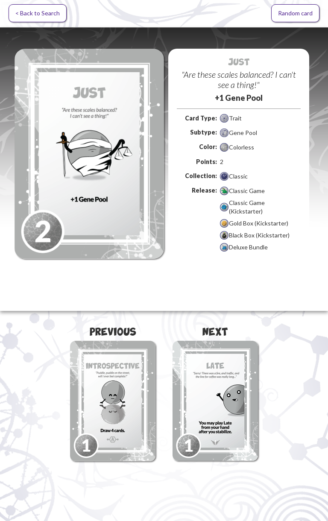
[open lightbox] (89, 154)
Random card (295, 13)
